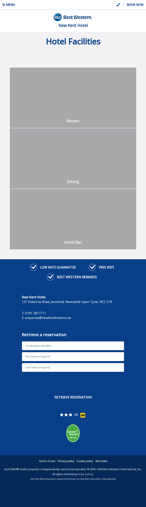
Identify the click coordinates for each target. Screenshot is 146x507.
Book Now (135, 5)
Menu (8, 5)
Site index (101, 461)
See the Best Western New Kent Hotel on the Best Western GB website (73, 479)
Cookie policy (85, 461)
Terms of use (47, 461)
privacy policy (84, 474)
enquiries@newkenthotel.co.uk (48, 318)
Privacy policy (66, 461)
